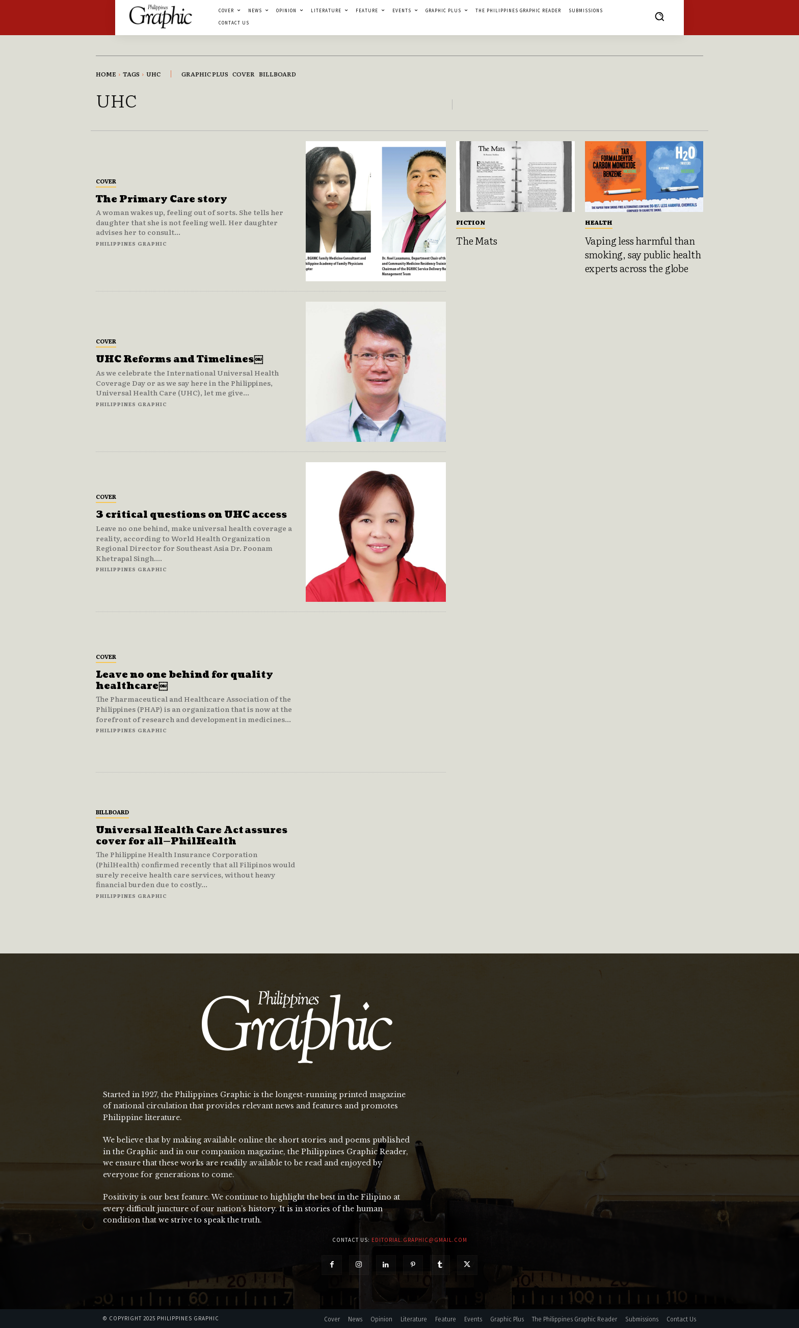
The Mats (476, 240)
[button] (659, 16)
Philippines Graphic (131, 243)
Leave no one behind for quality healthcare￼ (184, 681)
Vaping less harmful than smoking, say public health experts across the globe (643, 254)
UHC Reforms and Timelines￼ (179, 359)
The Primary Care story (161, 199)
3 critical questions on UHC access (191, 515)
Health (598, 222)
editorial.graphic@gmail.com (419, 1239)
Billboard (112, 812)
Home (106, 73)
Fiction (470, 222)
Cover (106, 181)
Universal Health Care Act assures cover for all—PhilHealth (191, 836)
